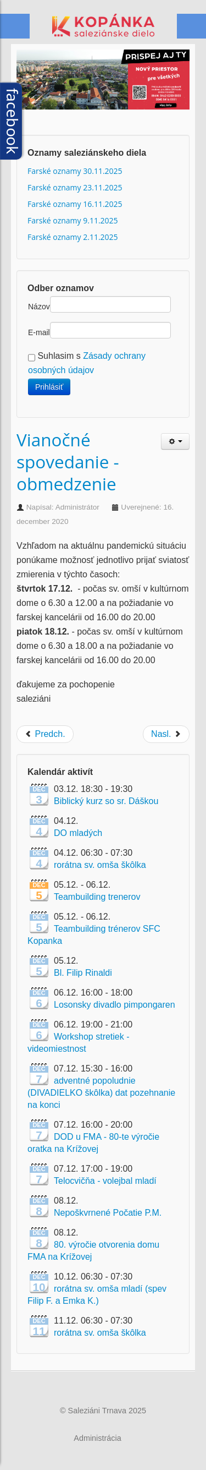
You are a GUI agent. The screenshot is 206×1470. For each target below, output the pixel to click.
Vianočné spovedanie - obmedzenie (67, 461)
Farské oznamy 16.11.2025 (75, 204)
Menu (191, 26)
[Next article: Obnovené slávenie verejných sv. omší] (166, 734)
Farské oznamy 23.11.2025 (75, 187)
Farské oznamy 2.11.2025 (72, 237)
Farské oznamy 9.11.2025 (72, 220)
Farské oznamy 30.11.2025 (75, 171)
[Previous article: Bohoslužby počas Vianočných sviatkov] (45, 734)
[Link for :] (103, 91)
